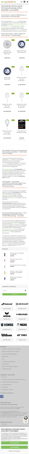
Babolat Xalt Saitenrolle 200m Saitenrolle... (7, 52)
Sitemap (6, 244)
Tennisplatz (18, 245)
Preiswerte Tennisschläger (22, 412)
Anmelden (14, 294)
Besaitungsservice (20, 415)
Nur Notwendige (14, 447)
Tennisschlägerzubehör (6, 27)
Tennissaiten (16, 25)
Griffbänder (22, 25)
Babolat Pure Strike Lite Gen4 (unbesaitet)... (22, 79)
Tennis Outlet (19, 29)
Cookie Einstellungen (6, 369)
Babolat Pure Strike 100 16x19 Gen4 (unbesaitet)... (22, 106)
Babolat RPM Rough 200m (7, 78)
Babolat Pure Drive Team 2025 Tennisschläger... (7, 132)
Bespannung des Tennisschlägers (9, 229)
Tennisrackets (13, 415)
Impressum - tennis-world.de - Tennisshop (11, 349)
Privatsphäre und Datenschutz (9, 361)
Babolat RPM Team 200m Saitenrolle (21, 51)
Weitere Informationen (14, 451)
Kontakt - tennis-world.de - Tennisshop (10, 351)
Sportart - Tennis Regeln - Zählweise (10, 366)
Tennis (9, 159)
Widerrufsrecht (5, 356)
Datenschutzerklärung (15, 440)
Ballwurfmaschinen (6, 231)
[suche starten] (21, 2)
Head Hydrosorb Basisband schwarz (22, 131)
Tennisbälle (10, 25)
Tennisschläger (16, 24)
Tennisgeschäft (16, 223)
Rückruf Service (5, 364)
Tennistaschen (23, 24)
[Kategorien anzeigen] (27, 2)
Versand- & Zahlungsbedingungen (9, 354)
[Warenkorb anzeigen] (24, 2)
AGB (3, 359)
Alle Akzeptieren (14, 443)
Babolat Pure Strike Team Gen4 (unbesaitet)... (7, 106)
